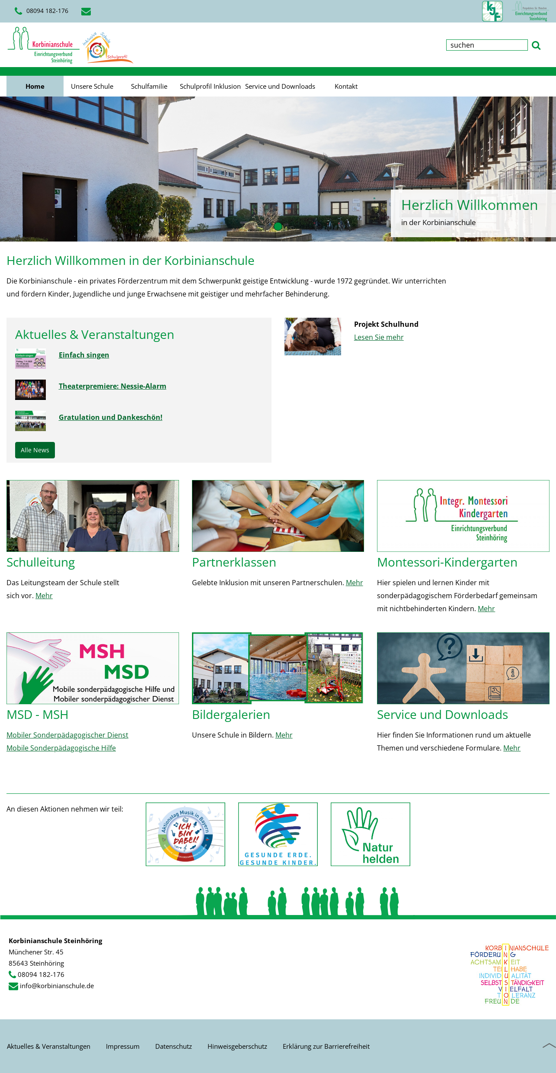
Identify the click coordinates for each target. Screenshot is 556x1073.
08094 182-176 (41, 11)
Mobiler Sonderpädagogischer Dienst (67, 735)
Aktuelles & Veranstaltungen (48, 1046)
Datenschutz (173, 1046)
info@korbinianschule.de (57, 985)
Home (35, 86)
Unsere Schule (92, 86)
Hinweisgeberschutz (237, 1046)
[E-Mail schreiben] (87, 11)
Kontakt (346, 86)
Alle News (35, 450)
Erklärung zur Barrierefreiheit (326, 1046)
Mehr (44, 595)
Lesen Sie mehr (379, 337)
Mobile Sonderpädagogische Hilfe (61, 748)
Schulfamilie (149, 86)
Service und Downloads (280, 86)
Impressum (123, 1046)
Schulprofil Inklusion (210, 86)
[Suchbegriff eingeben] (487, 45)
